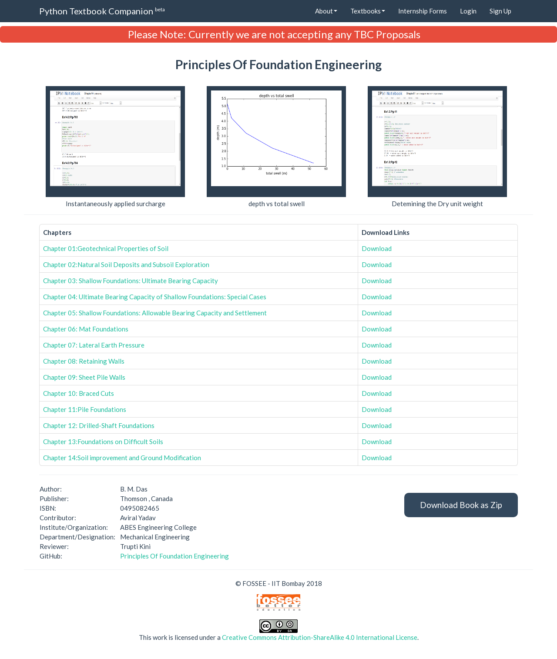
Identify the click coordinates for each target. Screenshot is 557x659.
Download (377, 248)
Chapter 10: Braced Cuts (78, 393)
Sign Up (500, 11)
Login (468, 11)
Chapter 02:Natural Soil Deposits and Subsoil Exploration (126, 264)
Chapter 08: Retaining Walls (83, 361)
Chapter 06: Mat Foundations (85, 329)
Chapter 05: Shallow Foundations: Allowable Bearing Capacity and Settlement (155, 313)
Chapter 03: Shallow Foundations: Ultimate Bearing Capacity (130, 280)
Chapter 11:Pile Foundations (84, 409)
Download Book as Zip (461, 505)
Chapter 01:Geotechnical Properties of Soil (105, 248)
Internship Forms (422, 11)
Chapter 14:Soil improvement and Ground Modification (122, 458)
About (326, 11)
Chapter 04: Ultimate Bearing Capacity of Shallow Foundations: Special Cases (154, 297)
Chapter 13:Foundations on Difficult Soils (103, 441)
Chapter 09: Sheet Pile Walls (84, 377)
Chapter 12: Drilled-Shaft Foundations (98, 425)
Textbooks (367, 11)
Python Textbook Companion (102, 11)
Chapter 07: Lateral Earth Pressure (93, 345)
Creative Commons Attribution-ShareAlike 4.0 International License (319, 637)
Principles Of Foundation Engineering (174, 556)
